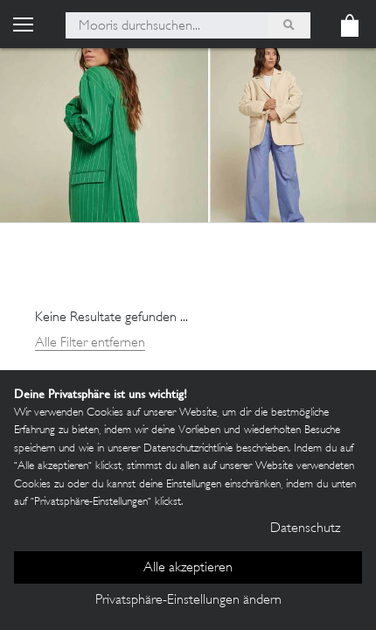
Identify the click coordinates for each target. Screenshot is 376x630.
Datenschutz (305, 529)
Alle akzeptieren (188, 568)
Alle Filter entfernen (90, 343)
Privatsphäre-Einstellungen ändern (188, 600)
